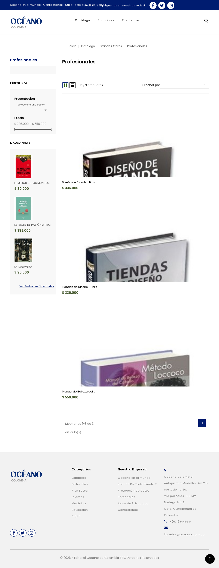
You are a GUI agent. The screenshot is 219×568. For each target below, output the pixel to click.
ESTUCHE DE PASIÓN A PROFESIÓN (37, 225)
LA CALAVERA (23, 267)
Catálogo (82, 20)
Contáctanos (53, 5)
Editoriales (106, 20)
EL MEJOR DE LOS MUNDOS (32, 183)
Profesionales (23, 60)
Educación (80, 510)
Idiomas (78, 497)
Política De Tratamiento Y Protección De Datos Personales (137, 490)
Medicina (79, 503)
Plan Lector (130, 20)
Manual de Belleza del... (78, 391)
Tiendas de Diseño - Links (79, 287)
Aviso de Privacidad (133, 503)
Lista (72, 85)
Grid (65, 85)
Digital (76, 516)
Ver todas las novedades (35, 286)
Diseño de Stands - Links (79, 182)
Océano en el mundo (25, 5)
